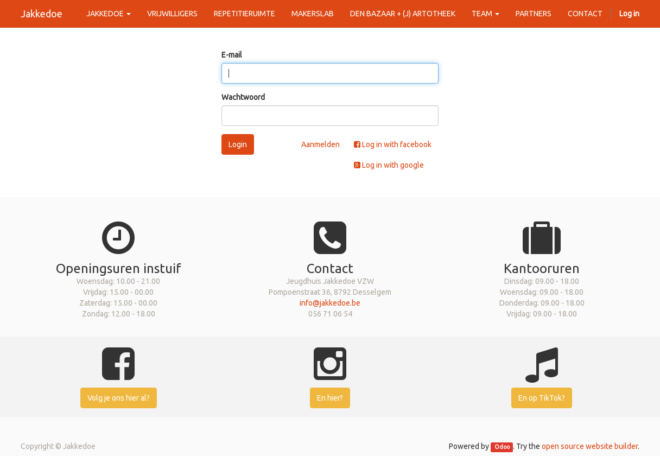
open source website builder (590, 446)
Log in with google (389, 165)
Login (238, 144)
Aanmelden (320, 144)
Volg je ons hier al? (118, 398)
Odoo (502, 447)
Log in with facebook (392, 144)
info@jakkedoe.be (330, 303)
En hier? (330, 398)
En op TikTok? (541, 398)
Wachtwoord (243, 97)
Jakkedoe (41, 13)
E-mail (231, 54)
